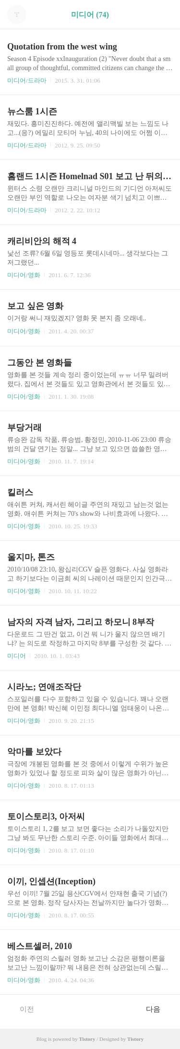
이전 (22, 1008)
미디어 (16, 655)
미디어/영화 (23, 275)
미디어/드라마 (27, 80)
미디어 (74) (90, 15)
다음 (158, 1008)
